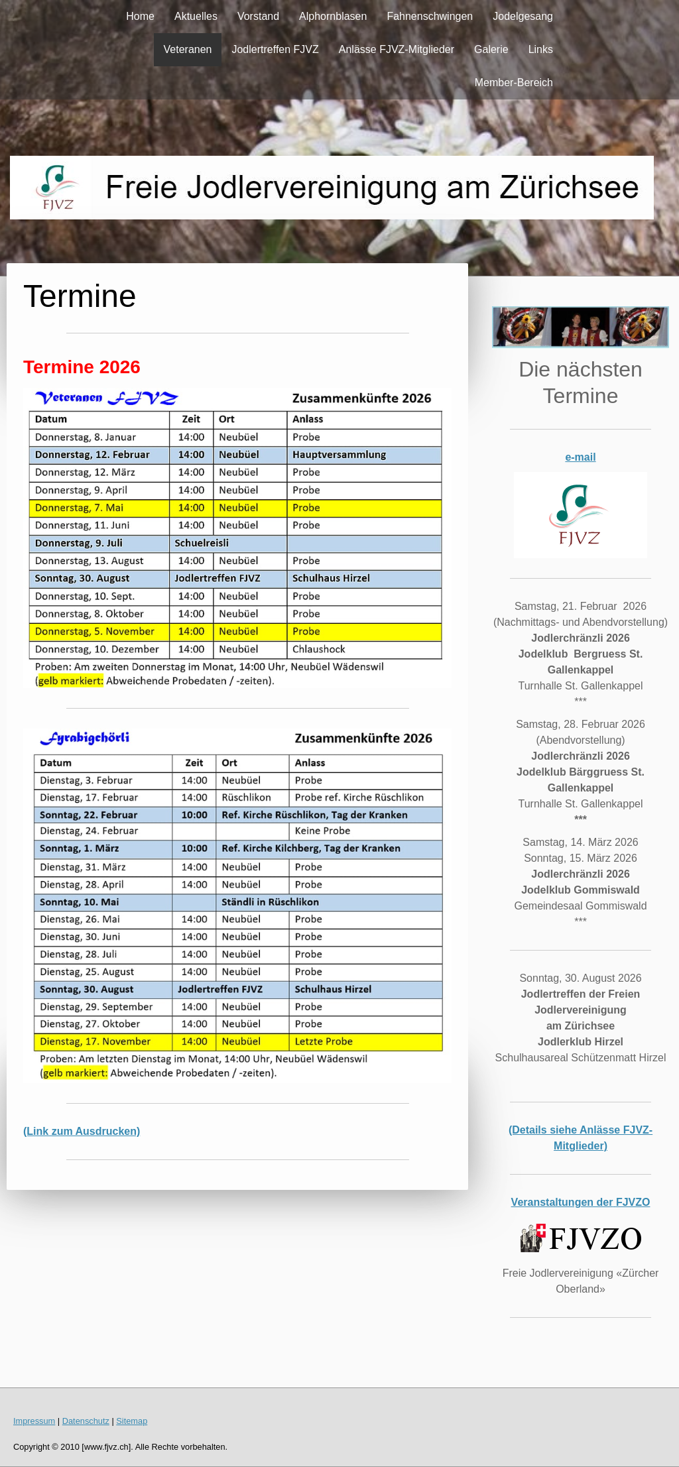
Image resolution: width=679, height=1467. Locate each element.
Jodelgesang (523, 16)
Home (140, 16)
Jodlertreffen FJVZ (274, 49)
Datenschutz (85, 1421)
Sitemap (131, 1421)
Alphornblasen (333, 16)
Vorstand (258, 16)
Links (540, 49)
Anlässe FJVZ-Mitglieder (396, 49)
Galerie (491, 49)
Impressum (34, 1421)
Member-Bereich (514, 82)
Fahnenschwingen (430, 16)
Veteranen (188, 49)
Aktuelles (195, 16)
